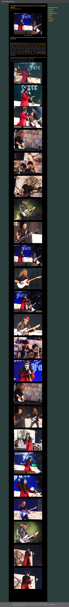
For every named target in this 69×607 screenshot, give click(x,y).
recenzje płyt (52, 13)
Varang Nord (27, 53)
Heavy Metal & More (8, 1)
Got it (56, 604)
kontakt (50, 21)
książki (50, 15)
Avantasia (41, 53)
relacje (50, 11)
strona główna (53, 7)
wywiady (51, 19)
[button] (10, 10)
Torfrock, (23, 47)
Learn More (51, 604)
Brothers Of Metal (35, 53)
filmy (49, 17)
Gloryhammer (12, 55)
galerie (50, 9)
